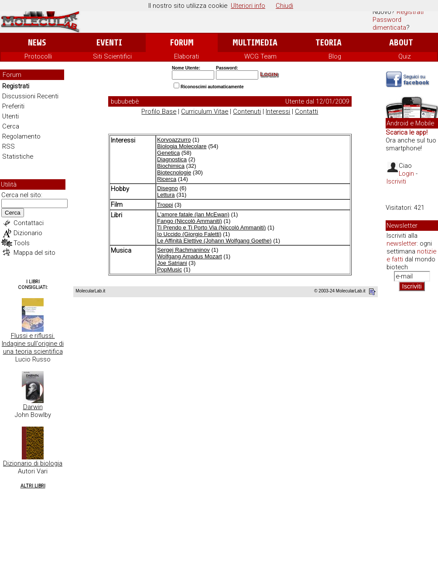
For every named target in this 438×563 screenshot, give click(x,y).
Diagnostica (172, 159)
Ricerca (166, 179)
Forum (182, 43)
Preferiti (13, 106)
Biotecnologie (174, 172)
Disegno (167, 188)
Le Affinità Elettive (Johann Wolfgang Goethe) (214, 240)
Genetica (168, 152)
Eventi (109, 43)
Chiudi (284, 6)
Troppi (165, 205)
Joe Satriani (172, 263)
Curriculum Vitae (204, 111)
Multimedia (255, 43)
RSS (8, 146)
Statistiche (17, 156)
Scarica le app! (407, 132)
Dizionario (28, 233)
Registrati (410, 12)
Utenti (10, 116)
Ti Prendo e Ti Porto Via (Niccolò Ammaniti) (211, 227)
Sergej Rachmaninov (183, 250)
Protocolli (38, 56)
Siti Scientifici (112, 56)
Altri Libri (33, 486)
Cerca (10, 126)
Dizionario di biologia (32, 463)
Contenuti (247, 111)
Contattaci (29, 223)
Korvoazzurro (174, 139)
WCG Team (260, 56)
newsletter (402, 243)
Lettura (166, 194)
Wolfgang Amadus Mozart (189, 256)
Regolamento (21, 136)
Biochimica (171, 166)
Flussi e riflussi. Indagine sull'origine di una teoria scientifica (33, 343)
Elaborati (186, 56)
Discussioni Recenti (30, 96)
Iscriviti (396, 181)
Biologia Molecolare (181, 146)
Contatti (306, 111)
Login (406, 173)
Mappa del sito (34, 253)
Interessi (278, 111)
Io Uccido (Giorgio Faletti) (189, 234)
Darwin (33, 407)
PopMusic (169, 269)
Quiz (404, 56)
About (401, 43)
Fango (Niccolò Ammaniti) (189, 221)
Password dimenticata (389, 23)
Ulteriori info (248, 6)
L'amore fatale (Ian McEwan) (193, 214)
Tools (22, 243)
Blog (334, 56)
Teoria (328, 43)
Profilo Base (158, 111)
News (37, 43)
